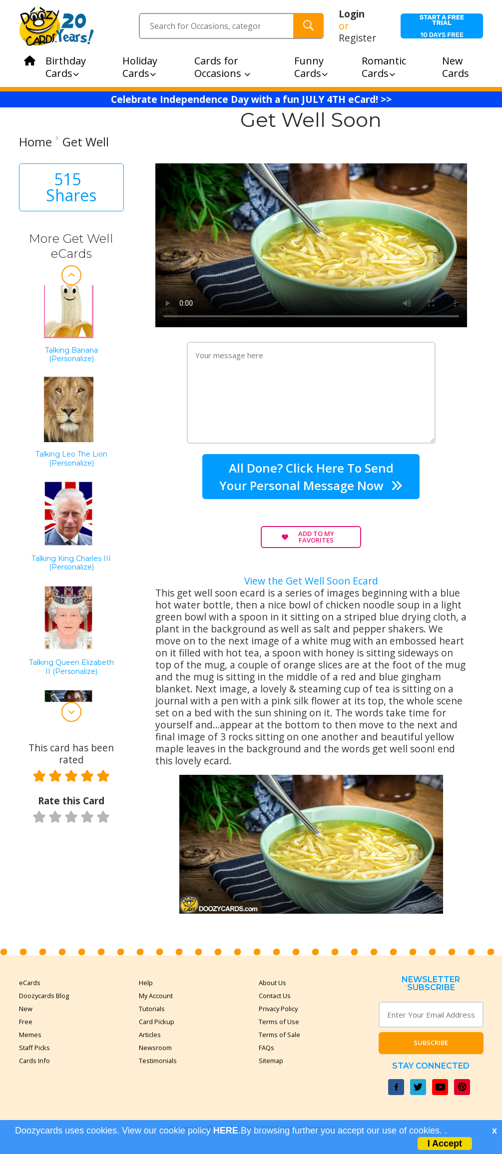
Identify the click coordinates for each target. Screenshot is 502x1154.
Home (35, 141)
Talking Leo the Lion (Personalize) (71, 459)
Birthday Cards (65, 67)
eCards (29, 983)
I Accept (445, 1144)
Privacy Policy (278, 1009)
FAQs (266, 1048)
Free (25, 1022)
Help (146, 983)
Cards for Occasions (222, 67)
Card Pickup (156, 1022)
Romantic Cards (384, 67)
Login (352, 14)
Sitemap (271, 1061)
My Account (156, 996)
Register (357, 38)
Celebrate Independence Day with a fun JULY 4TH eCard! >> (251, 99)
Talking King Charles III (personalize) (71, 563)
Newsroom (155, 1048)
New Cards (455, 67)
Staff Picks (34, 1048)
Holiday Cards (139, 67)
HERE (225, 1131)
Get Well (85, 141)
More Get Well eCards (71, 246)
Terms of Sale (279, 1035)
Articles (150, 1035)
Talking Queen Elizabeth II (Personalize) (71, 667)
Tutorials (152, 1009)
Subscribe (431, 1042)
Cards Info (34, 1061)
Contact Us (275, 996)
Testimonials (158, 1061)
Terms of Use (279, 1022)
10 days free (442, 25)
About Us (272, 983)
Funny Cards (311, 67)
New (25, 1009)
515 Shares (71, 187)
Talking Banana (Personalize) (71, 355)
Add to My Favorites (308, 537)
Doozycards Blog (44, 996)
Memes (30, 1035)
